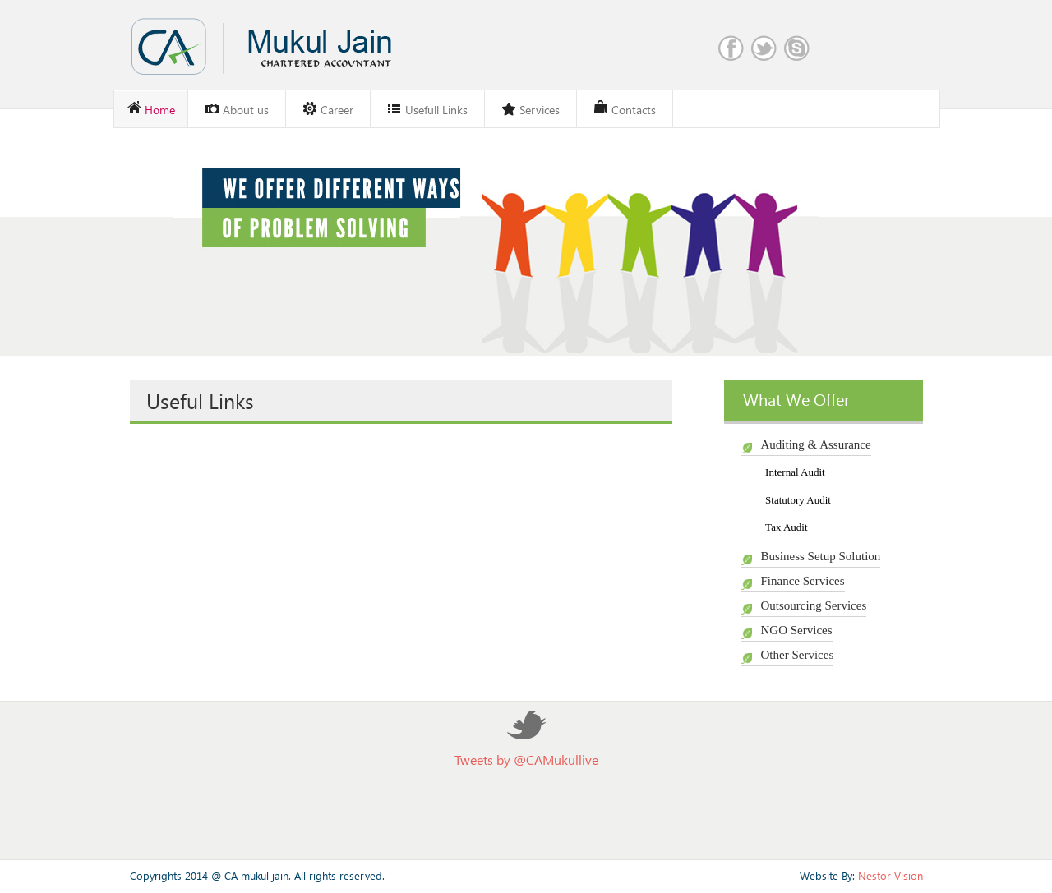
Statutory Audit (798, 500)
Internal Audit (795, 472)
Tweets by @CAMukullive (526, 759)
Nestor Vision (890, 875)
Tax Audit (786, 527)
